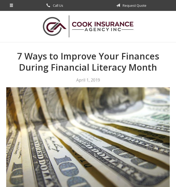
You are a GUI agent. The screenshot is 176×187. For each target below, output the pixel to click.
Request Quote (130, 5)
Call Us (54, 5)
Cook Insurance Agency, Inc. (88, 26)
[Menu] (11, 5)
